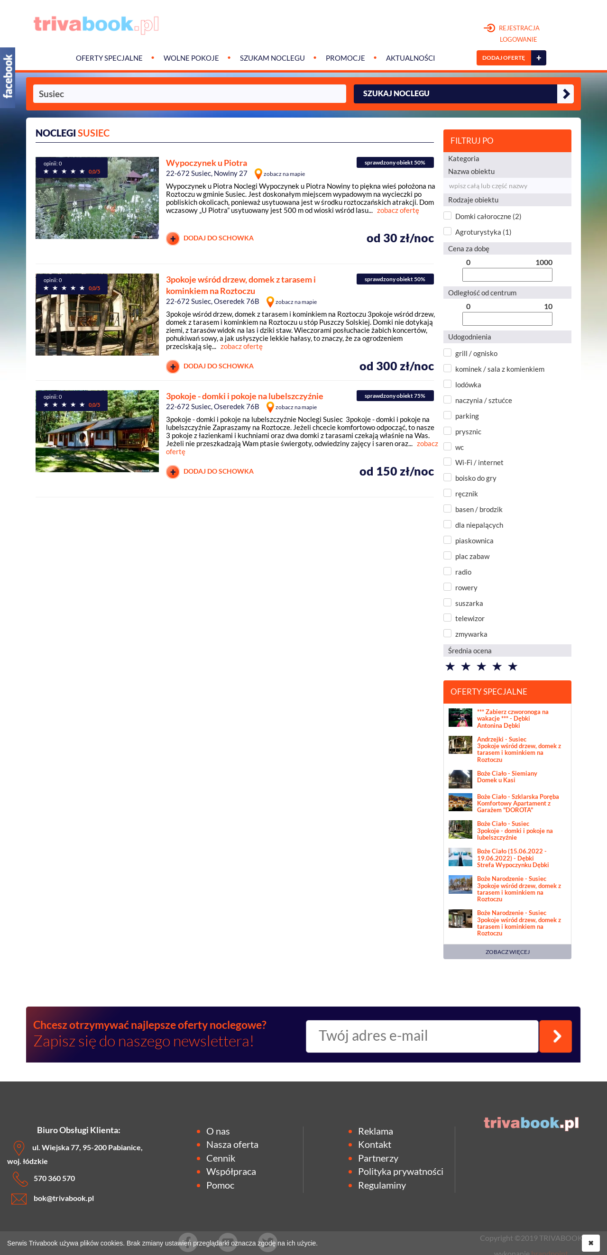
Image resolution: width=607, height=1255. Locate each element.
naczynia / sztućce (483, 400)
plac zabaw (472, 556)
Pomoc (220, 1185)
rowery (466, 587)
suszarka (469, 603)
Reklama (375, 1130)
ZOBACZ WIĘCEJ (508, 951)
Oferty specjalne (109, 58)
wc (459, 447)
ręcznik (466, 493)
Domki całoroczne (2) (488, 216)
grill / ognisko (476, 353)
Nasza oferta (232, 1144)
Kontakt (374, 1144)
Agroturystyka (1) (483, 232)
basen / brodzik (479, 509)
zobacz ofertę (398, 210)
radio (463, 572)
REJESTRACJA (512, 34)
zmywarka (471, 634)
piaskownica (474, 540)
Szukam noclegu (272, 58)
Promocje (345, 58)
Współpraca (231, 1171)
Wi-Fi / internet (479, 462)
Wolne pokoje (191, 58)
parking (467, 416)
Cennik (220, 1157)
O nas (218, 1130)
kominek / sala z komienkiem (499, 369)
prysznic (468, 431)
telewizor (470, 618)
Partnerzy (378, 1157)
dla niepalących (479, 525)
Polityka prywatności (400, 1171)
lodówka (468, 384)
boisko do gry (476, 478)
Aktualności (410, 58)
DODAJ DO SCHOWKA (210, 239)
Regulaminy (382, 1185)
